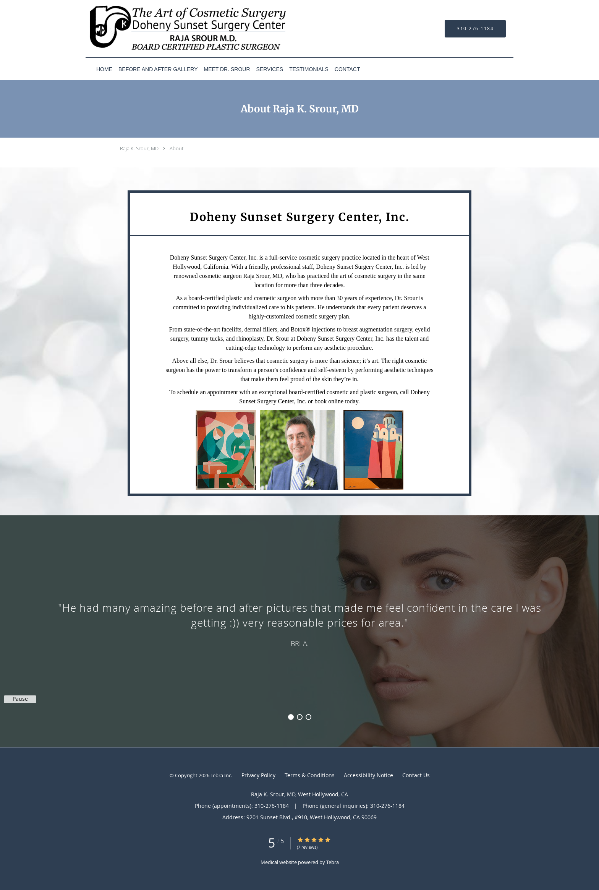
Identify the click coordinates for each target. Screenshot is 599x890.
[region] (299, 623)
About (176, 148)
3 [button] (308, 717)
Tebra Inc (220, 775)
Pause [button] (20, 698)
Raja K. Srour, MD (139, 148)
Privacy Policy (258, 775)
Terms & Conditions (310, 775)
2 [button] (300, 717)
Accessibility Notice (368, 775)
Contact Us (416, 775)
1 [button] (291, 717)
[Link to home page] (177, 28)
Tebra (332, 862)
